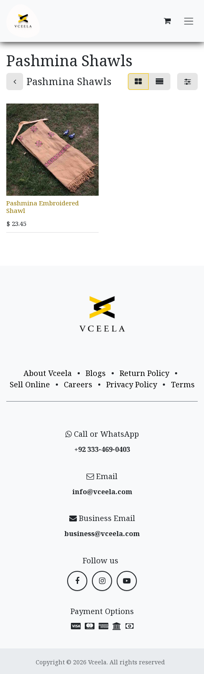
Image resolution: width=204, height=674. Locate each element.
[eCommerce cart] (167, 21)
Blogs (96, 373)
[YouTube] (127, 581)
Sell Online (30, 384)
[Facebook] (77, 581)
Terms (183, 384)
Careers (78, 384)
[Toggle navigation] (189, 21)
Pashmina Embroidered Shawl (42, 207)
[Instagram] (102, 581)
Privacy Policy (131, 384)
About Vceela (48, 373)
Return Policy (144, 373)
